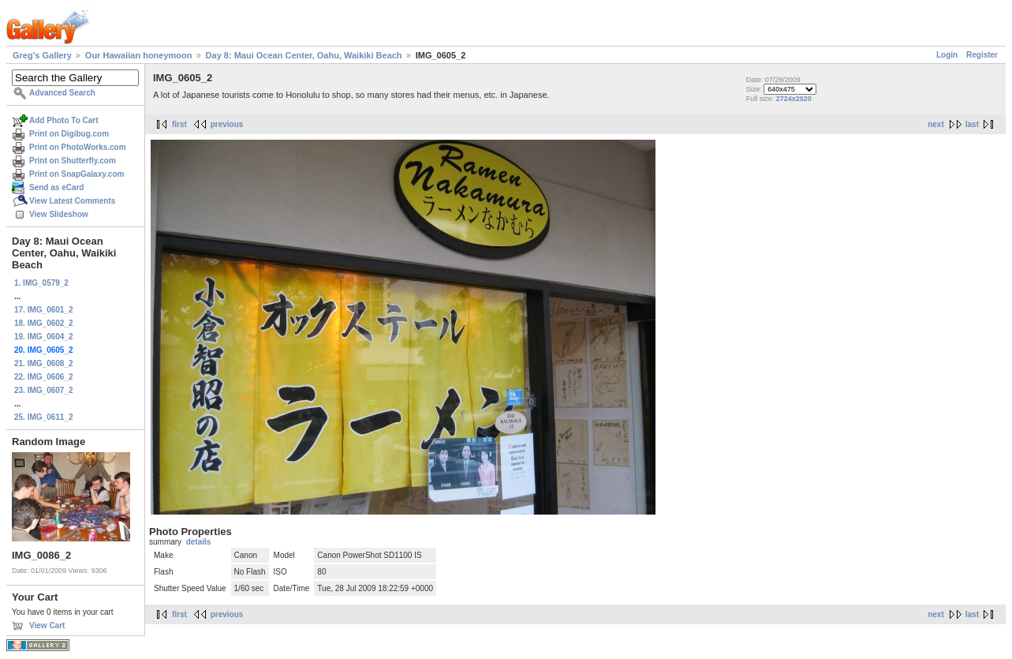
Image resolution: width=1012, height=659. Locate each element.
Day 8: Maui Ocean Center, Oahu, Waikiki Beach (304, 55)
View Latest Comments (72, 201)
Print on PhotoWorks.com (77, 147)
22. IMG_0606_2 (43, 377)
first (179, 124)
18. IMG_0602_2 (43, 323)
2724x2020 (794, 99)
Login (947, 55)
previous (227, 124)
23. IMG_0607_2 (43, 390)
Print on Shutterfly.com (72, 160)
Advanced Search (62, 92)
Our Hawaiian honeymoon (138, 55)
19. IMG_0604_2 (43, 336)
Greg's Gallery (42, 55)
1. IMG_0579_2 (41, 283)
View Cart (47, 625)
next (936, 124)
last (972, 124)
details (198, 541)
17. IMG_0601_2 (43, 309)
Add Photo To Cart (64, 120)
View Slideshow (58, 214)
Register (982, 55)
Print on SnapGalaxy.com (76, 174)
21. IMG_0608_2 (43, 363)
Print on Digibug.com (69, 133)
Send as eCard (56, 187)
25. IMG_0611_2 (43, 417)
